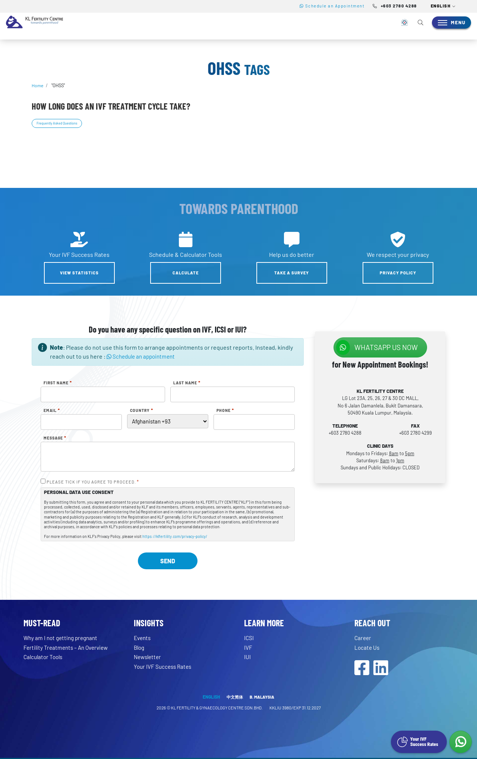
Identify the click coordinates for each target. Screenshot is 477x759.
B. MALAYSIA (263, 697)
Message (55, 438)
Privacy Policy (398, 273)
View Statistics (79, 273)
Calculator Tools (44, 657)
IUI (247, 657)
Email (52, 411)
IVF (248, 647)
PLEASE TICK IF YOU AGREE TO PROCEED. (93, 482)
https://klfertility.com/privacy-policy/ (174, 536)
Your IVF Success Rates (164, 666)
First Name (58, 383)
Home (38, 85)
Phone (225, 411)
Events (143, 638)
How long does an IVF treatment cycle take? (111, 106)
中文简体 (234, 697)
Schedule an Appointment (332, 5)
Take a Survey (291, 273)
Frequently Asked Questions (60, 123)
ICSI (249, 638)
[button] (443, 6)
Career (363, 638)
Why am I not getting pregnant (62, 638)
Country (141, 411)
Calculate (186, 273)
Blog (140, 647)
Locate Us (367, 647)
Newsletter (149, 657)
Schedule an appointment (143, 356)
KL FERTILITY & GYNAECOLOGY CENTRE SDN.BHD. (217, 708)
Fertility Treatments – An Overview (68, 647)
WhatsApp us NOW (377, 347)
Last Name (186, 383)
